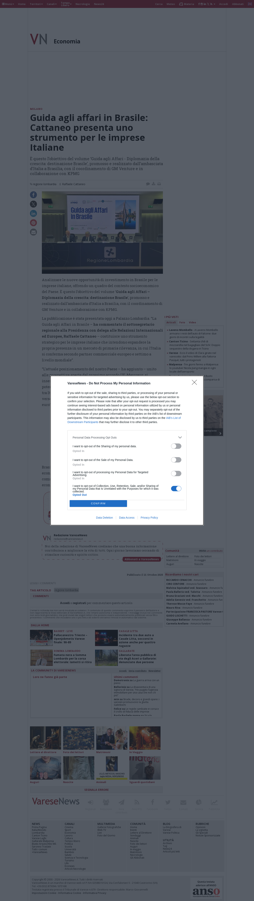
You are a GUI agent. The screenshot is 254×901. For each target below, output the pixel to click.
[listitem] (127, 437)
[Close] (195, 383)
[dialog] (127, 450)
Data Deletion (104, 517)
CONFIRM (98, 503)
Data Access (127, 517)
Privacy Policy (149, 517)
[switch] (176, 446)
